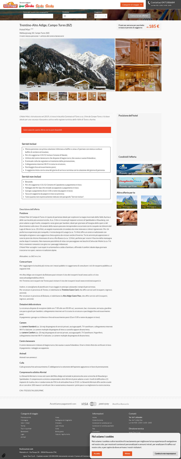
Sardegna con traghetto (63, 420)
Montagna (24, 420)
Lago (22, 434)
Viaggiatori (98, 12)
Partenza (65, 12)
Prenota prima (26, 417)
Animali (23, 437)
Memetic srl (23, 452)
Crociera (58, 423)
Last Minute (59, 426)
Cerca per (35, 12)
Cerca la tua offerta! (139, 16)
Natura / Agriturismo (62, 434)
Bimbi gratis (59, 431)
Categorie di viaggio (130, 5)
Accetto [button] (97, 454)
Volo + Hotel (25, 423)
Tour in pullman (26, 429)
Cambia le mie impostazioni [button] (165, 454)
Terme (23, 426)
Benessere (24, 431)
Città (57, 429)
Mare (57, 417)
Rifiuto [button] (127, 454)
